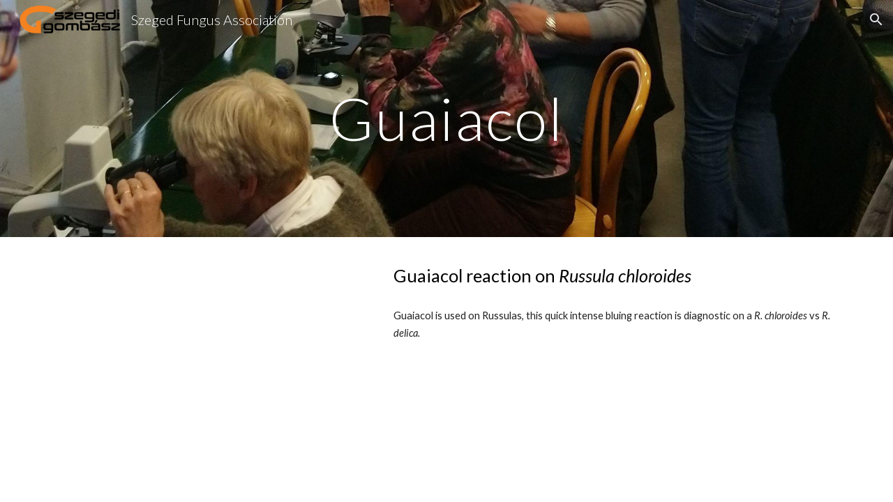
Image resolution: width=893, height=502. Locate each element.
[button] (876, 19)
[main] (446, 118)
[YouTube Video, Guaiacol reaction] (206, 345)
